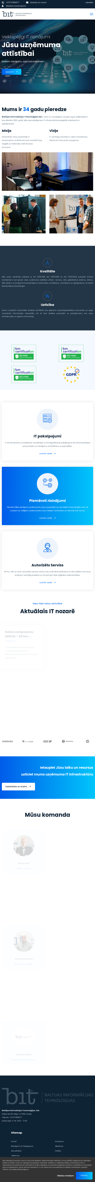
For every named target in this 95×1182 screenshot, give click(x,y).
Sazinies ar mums (38, 2)
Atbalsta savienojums (16, 6)
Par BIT (14, 1141)
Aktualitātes (16, 1151)
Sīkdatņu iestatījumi (65, 1176)
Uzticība (47, 305)
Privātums (59, 1141)
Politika (58, 1151)
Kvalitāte (47, 271)
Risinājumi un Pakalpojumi (22, 1146)
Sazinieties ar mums (18, 786)
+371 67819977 (12, 2)
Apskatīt (11, 71)
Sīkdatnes (59, 1146)
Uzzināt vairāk (45, 453)
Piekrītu (84, 1175)
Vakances (15, 1155)
